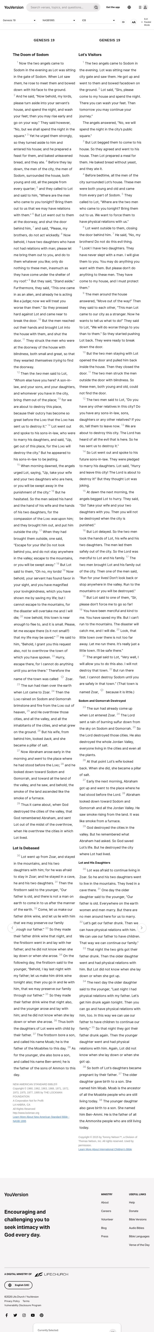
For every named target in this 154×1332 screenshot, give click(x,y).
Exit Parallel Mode (146, 22)
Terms (26, 1301)
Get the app (113, 7)
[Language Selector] (129, 7)
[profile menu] (143, 7)
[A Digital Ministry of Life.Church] (77, 1272)
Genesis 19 (20, 20)
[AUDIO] (123, 22)
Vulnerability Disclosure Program (22, 1305)
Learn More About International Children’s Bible (105, 1149)
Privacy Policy (12, 1301)
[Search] (59, 7)
